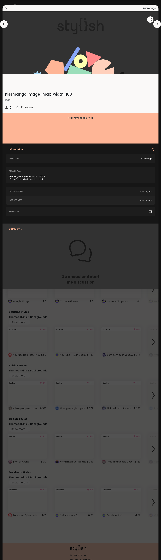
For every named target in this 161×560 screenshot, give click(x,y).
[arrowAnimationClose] (4, 24)
